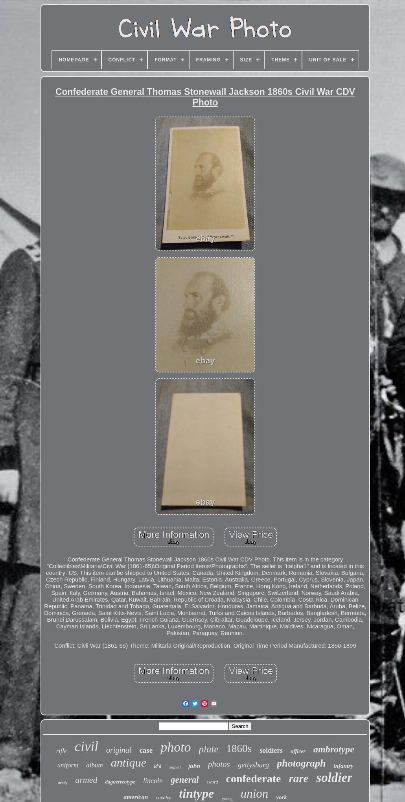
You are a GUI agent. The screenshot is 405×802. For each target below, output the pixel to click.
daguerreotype (120, 782)
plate (209, 749)
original (118, 750)
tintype (196, 793)
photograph (301, 763)
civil (86, 746)
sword (212, 782)
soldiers (271, 750)
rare (298, 778)
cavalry (163, 797)
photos (219, 764)
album (94, 765)
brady (62, 783)
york (281, 797)
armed (86, 780)
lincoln (153, 781)
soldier (334, 778)
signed (174, 767)
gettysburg (253, 765)
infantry (343, 766)
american (135, 797)
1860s (239, 748)
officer (298, 751)
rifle (61, 751)
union (255, 793)
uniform (67, 765)
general (185, 780)
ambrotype (333, 749)
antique (128, 762)
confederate (253, 778)
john (194, 766)
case (146, 750)
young (227, 798)
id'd (158, 766)
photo (175, 747)
